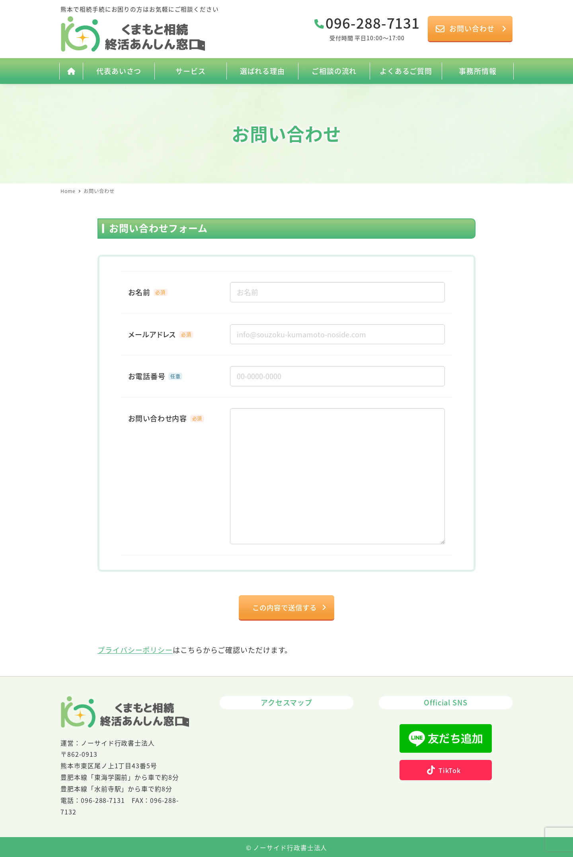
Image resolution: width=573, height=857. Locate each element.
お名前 (139, 292)
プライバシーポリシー (135, 650)
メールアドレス (152, 334)
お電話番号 (147, 376)
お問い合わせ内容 (157, 418)
